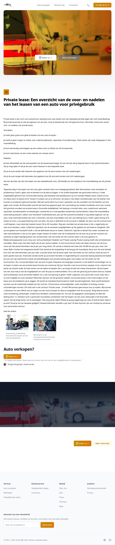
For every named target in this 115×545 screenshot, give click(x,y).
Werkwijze (8, 493)
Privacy (90, 493)
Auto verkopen (43, 5)
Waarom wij (59, 5)
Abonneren (47, 525)
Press (61, 497)
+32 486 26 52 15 (102, 5)
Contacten (73, 5)
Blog (61, 506)
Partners (62, 502)
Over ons (63, 488)
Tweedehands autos (12, 497)
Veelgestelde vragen (40, 488)
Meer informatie (69, 57)
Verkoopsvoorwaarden (96, 488)
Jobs (61, 493)
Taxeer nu (46, 57)
